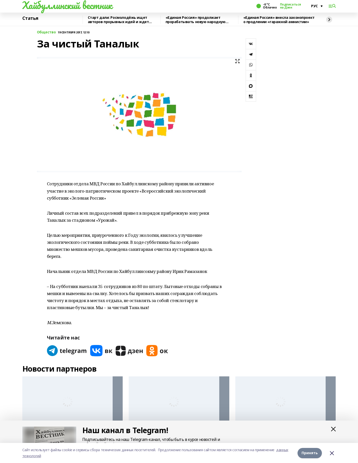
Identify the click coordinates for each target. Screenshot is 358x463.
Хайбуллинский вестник (67, 5)
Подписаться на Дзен (290, 6)
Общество (46, 32)
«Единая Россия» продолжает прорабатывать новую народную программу (196, 20)
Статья (30, 18)
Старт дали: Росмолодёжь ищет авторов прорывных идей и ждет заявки (118, 20)
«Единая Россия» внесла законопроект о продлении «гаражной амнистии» (279, 20)
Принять (310, 452)
